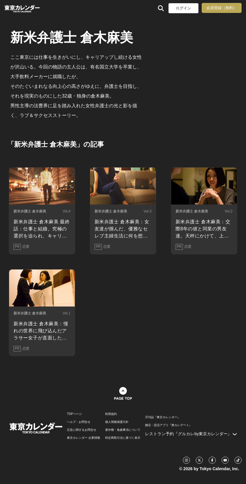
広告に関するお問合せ (81, 429)
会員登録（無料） (221, 8)
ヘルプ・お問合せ (78, 422)
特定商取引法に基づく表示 (122, 437)
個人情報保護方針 (117, 422)
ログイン (183, 8)
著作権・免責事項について (122, 429)
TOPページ (74, 414)
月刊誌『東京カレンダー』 (162, 417)
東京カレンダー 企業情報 (83, 437)
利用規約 (111, 414)
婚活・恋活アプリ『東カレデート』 (168, 425)
